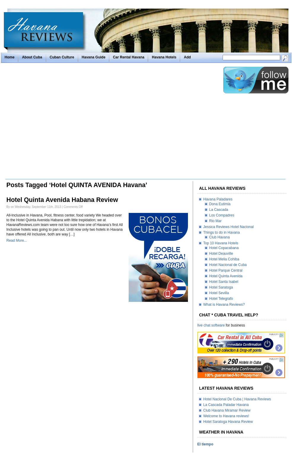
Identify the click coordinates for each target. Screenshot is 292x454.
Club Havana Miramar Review (226, 410)
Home (10, 57)
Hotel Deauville (221, 253)
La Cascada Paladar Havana (226, 405)
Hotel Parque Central (225, 270)
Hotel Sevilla (219, 293)
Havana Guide (94, 57)
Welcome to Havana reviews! (226, 416)
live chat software (211, 325)
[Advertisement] (56, 122)
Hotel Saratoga (221, 287)
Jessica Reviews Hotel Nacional (228, 227)
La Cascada (218, 210)
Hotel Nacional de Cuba (228, 265)
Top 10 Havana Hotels (220, 243)
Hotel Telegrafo (221, 299)
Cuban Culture (62, 57)
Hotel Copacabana (224, 248)
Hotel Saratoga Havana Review (228, 422)
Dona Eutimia (220, 204)
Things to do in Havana (221, 232)
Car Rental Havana (128, 57)
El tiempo (205, 444)
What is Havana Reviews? (224, 304)
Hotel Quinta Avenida (226, 276)
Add (187, 57)
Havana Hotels (164, 57)
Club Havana (219, 237)
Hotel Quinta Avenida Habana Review (62, 199)
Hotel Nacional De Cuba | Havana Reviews (237, 399)
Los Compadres (221, 215)
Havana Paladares (218, 199)
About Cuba (32, 57)
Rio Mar (215, 221)
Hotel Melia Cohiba (224, 259)
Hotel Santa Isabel (223, 282)
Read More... (17, 240)
